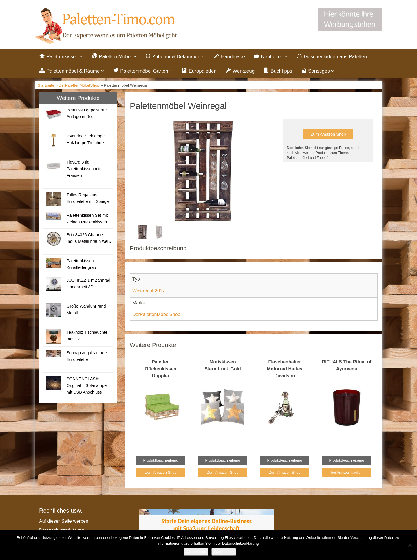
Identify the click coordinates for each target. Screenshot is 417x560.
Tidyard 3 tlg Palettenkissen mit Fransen (83, 169)
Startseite (46, 85)
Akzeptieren (196, 552)
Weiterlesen (223, 552)
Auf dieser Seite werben (63, 521)
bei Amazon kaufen (347, 472)
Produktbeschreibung (160, 460)
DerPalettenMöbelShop (79, 85)
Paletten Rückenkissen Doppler (160, 368)
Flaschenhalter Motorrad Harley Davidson (285, 368)
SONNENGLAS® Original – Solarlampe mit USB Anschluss (87, 385)
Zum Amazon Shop (328, 134)
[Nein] (410, 545)
